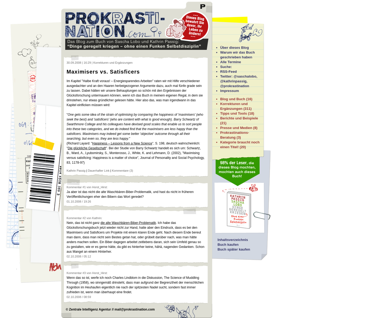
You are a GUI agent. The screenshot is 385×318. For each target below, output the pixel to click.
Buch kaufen (228, 245)
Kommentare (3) (122, 170)
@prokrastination (234, 86)
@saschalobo (245, 76)
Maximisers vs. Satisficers (103, 72)
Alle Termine (230, 62)
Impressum (229, 91)
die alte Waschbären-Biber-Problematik (128, 223)
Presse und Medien (236, 128)
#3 (84, 273)
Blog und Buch (232, 99)
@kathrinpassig (233, 81)
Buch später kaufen (234, 249)
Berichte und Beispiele (239, 118)
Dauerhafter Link (98, 170)
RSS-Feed (228, 72)
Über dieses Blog (234, 48)
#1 (84, 187)
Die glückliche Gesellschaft (87, 148)
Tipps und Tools (233, 113)
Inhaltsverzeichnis (233, 240)
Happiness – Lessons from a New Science (122, 143)
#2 (84, 218)
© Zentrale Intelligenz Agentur (88, 309)
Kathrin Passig (76, 170)
